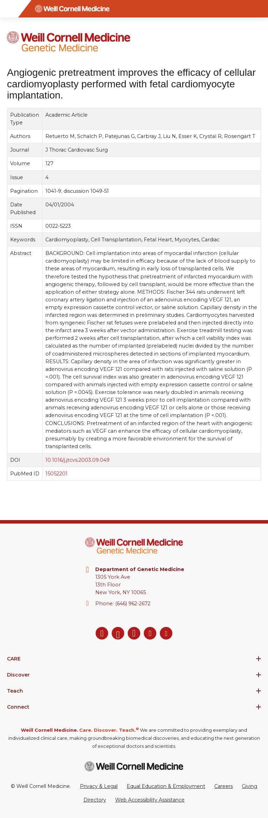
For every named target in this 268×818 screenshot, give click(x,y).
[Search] (259, 8)
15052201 (56, 474)
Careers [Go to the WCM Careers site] (223, 786)
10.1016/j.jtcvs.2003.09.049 (77, 460)
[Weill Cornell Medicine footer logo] (134, 766)
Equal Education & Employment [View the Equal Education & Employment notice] (166, 786)
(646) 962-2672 (132, 603)
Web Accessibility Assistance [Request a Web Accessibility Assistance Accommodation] (150, 800)
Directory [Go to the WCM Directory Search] (94, 800)
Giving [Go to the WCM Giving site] (249, 786)
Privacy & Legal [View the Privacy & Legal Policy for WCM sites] (99, 786)
